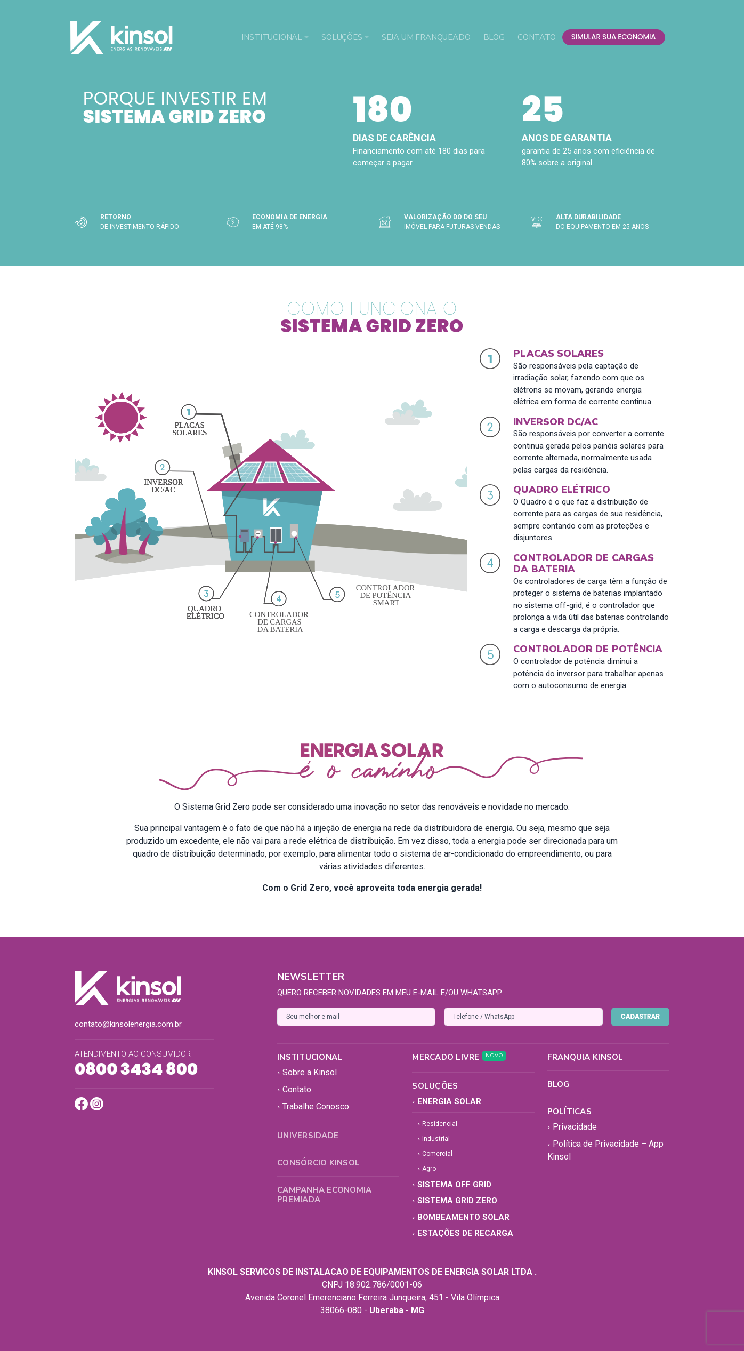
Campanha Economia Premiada (324, 1195)
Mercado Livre (459, 1057)
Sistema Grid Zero (454, 1200)
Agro (426, 1168)
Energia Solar (446, 1101)
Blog (494, 37)
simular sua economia (613, 37)
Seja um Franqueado (426, 37)
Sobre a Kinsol (307, 1072)
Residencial (437, 1124)
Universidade (307, 1135)
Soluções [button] (341, 37)
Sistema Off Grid (451, 1184)
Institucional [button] (271, 37)
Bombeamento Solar (461, 1217)
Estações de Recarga (462, 1233)
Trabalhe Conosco (313, 1106)
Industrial (433, 1138)
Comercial (434, 1153)
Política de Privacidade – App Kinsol (605, 1150)
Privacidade (572, 1127)
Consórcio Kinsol (318, 1162)
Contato (536, 37)
